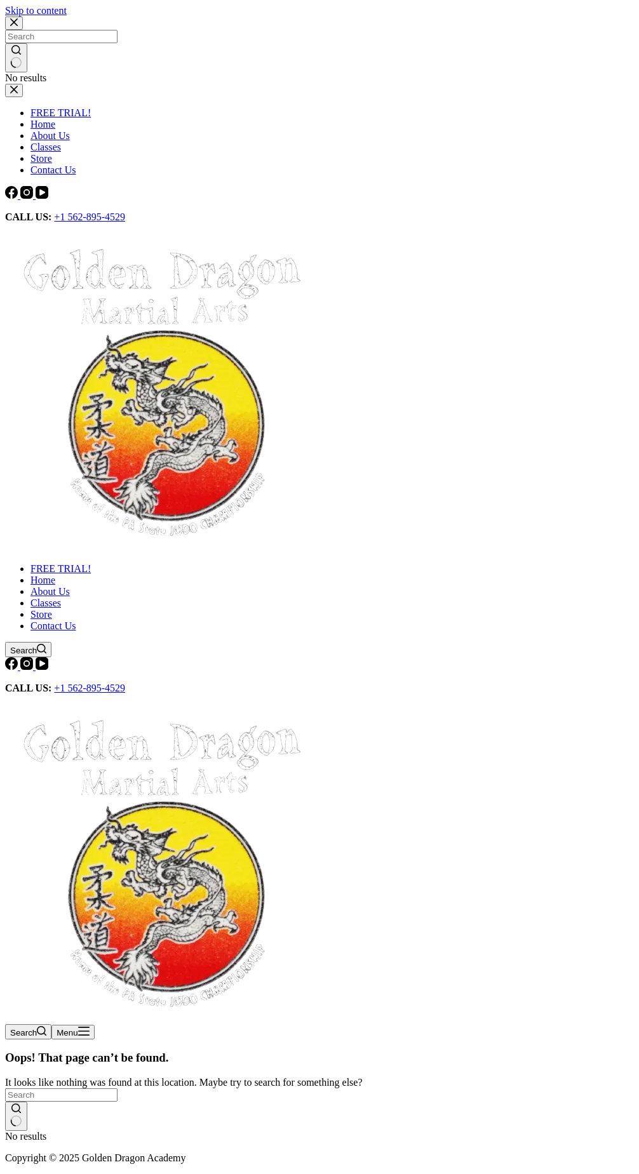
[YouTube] (42, 195)
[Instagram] (28, 195)
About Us (50, 591)
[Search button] (16, 1116)
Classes (45, 602)
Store (41, 614)
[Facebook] (12, 195)
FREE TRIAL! (60, 568)
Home (42, 580)
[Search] (28, 649)
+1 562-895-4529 (89, 216)
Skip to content (36, 10)
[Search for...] (61, 1095)
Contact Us (53, 625)
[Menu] (72, 1032)
